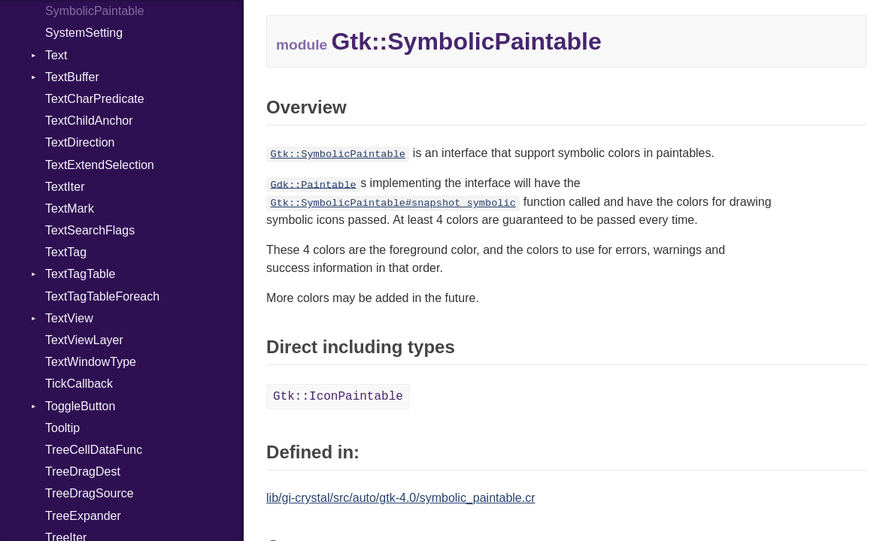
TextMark (69, 208)
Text (56, 55)
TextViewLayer (84, 340)
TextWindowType (90, 361)
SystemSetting (84, 32)
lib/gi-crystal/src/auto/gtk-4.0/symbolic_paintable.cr (400, 497)
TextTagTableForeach (102, 296)
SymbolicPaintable (94, 11)
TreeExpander (83, 515)
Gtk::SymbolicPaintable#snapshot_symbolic (392, 203)
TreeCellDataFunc (93, 449)
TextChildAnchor (89, 120)
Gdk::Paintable (313, 184)
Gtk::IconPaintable (338, 396)
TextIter (64, 186)
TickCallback (79, 383)
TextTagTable (80, 273)
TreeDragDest (82, 471)
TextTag (65, 252)
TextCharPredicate (94, 98)
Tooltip (62, 428)
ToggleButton (80, 406)
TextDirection (79, 142)
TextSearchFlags (90, 230)
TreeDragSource (89, 493)
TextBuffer (72, 77)
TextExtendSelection (99, 165)
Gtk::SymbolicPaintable (337, 154)
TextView (69, 318)
